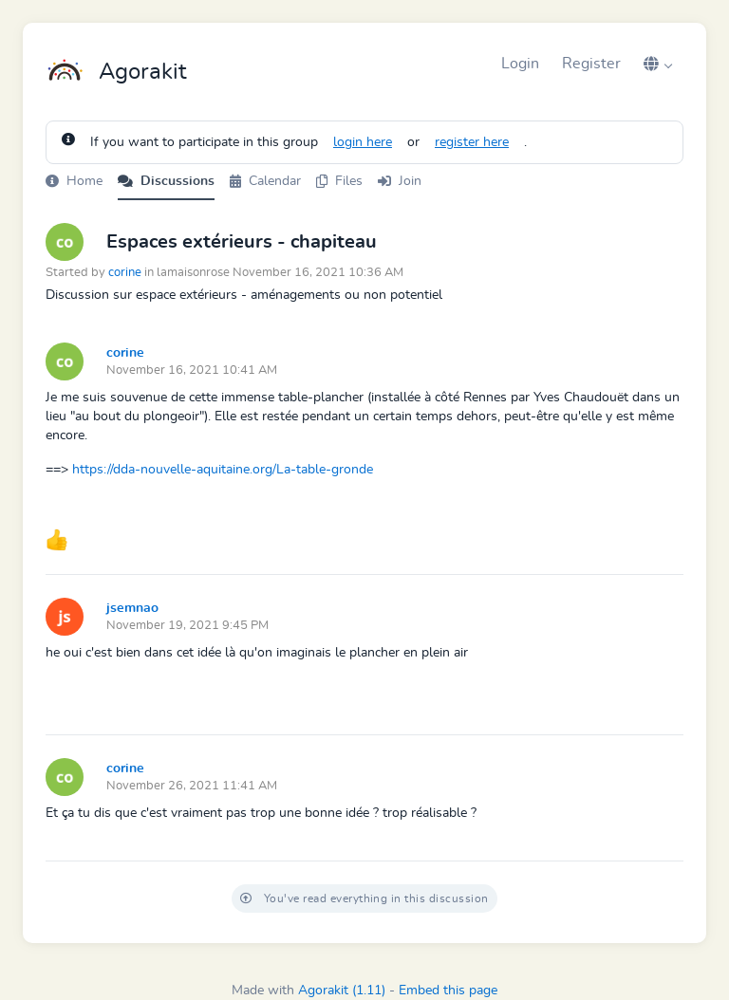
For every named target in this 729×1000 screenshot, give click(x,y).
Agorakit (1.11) (341, 990)
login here (362, 142)
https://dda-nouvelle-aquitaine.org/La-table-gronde (222, 469)
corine (124, 273)
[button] (657, 63)
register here (472, 142)
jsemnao (132, 608)
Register (591, 63)
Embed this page (448, 990)
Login (520, 63)
